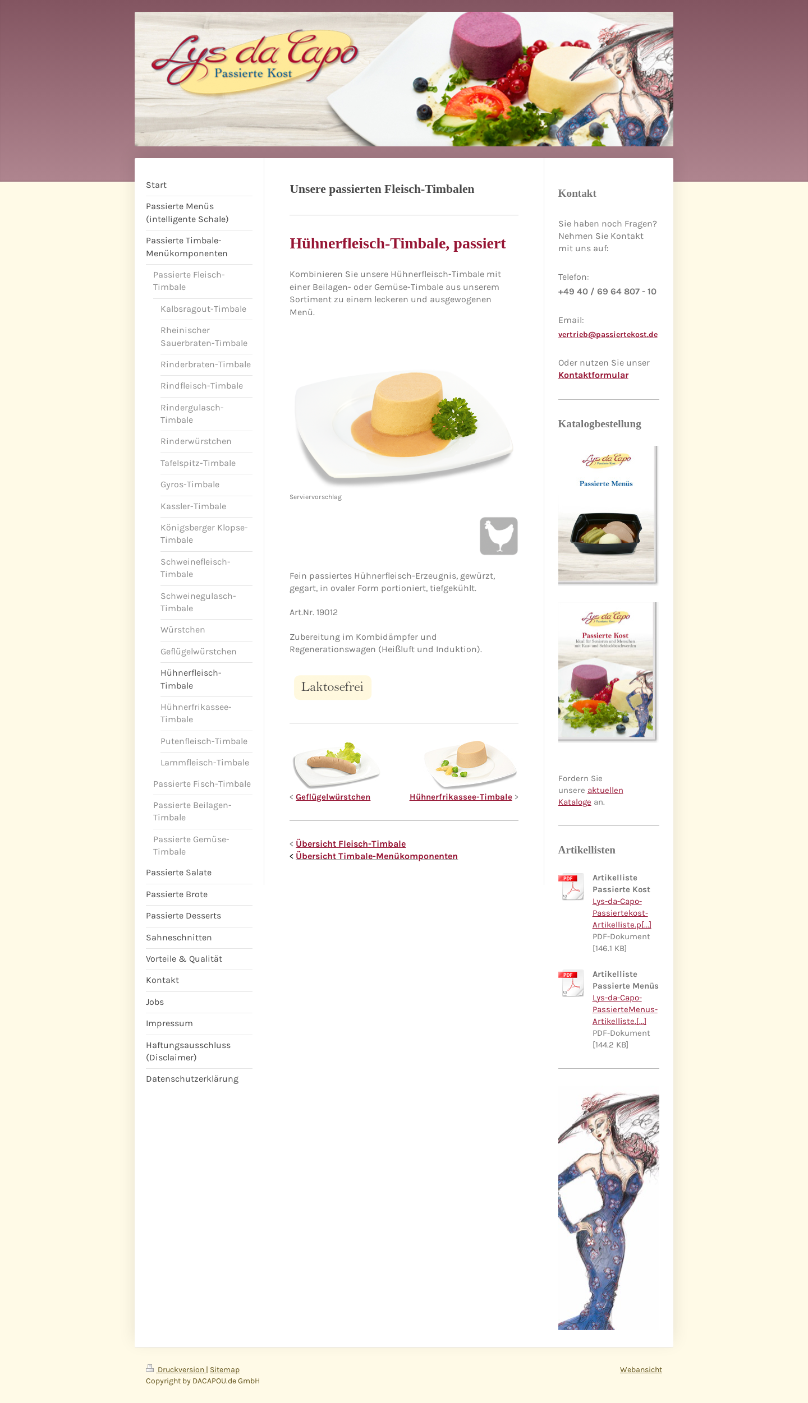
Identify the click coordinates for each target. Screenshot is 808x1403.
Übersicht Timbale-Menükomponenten (377, 856)
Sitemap (225, 1369)
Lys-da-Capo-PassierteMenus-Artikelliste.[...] (625, 1009)
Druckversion (176, 1369)
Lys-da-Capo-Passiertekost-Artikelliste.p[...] (622, 913)
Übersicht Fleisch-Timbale (351, 843)
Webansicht (641, 1369)
